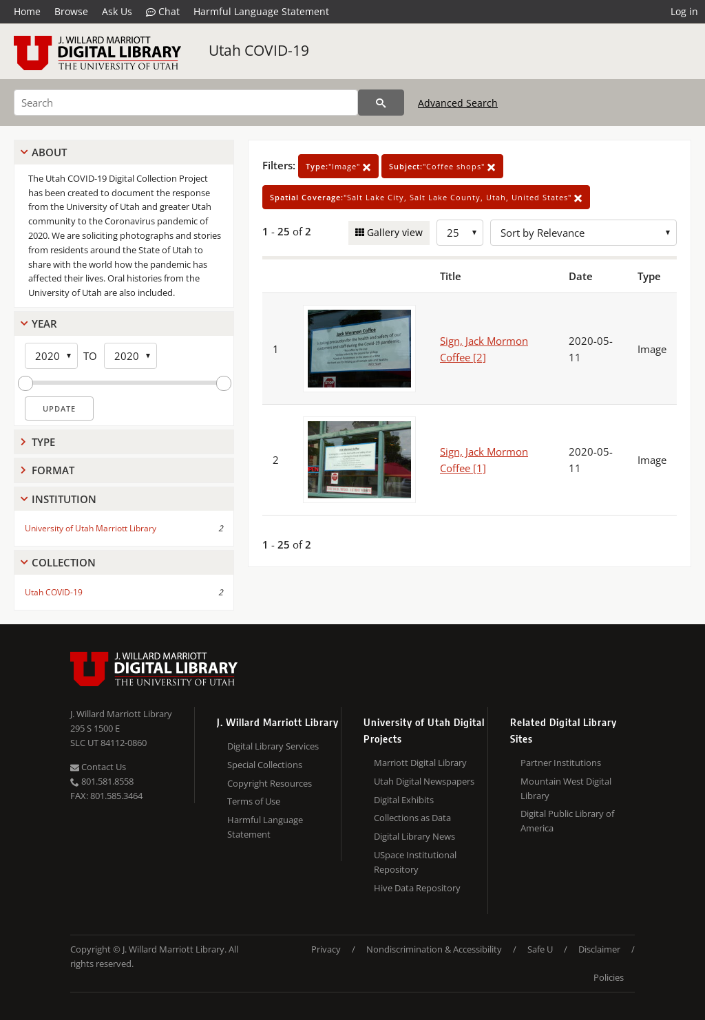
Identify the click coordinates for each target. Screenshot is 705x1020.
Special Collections (264, 764)
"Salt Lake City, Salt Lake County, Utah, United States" (426, 197)
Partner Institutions (560, 762)
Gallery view (393, 232)
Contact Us (98, 767)
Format (53, 470)
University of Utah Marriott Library (90, 528)
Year (44, 323)
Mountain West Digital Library (565, 788)
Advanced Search (458, 102)
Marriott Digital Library (420, 762)
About (49, 152)
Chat (163, 12)
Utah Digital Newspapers (424, 781)
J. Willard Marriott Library (121, 714)
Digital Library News (414, 836)
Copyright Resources (269, 783)
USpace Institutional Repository (415, 862)
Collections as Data (412, 817)
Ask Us (117, 11)
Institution (64, 499)
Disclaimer (599, 949)
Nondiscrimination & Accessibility (434, 949)
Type (43, 442)
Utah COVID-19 (259, 50)
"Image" (338, 166)
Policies (608, 977)
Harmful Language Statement (261, 11)
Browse (71, 11)
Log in (684, 11)
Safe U (540, 949)
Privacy (326, 949)
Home (27, 11)
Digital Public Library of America (567, 820)
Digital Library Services (273, 746)
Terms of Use (253, 801)
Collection (64, 562)
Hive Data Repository (417, 888)
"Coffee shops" (442, 166)
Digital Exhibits (404, 800)
